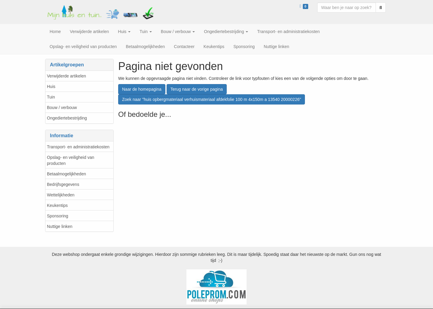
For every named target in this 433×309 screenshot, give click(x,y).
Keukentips (57, 205)
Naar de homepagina (141, 89)
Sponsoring (57, 216)
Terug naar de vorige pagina (196, 89)
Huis (51, 86)
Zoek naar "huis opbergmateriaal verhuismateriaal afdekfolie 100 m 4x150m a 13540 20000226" (211, 99)
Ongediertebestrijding (67, 118)
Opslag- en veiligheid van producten (70, 160)
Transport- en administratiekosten (78, 146)
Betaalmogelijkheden (66, 173)
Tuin (51, 97)
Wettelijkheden (61, 194)
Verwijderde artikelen (66, 76)
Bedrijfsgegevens (63, 184)
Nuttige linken (59, 226)
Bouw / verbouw (62, 107)
